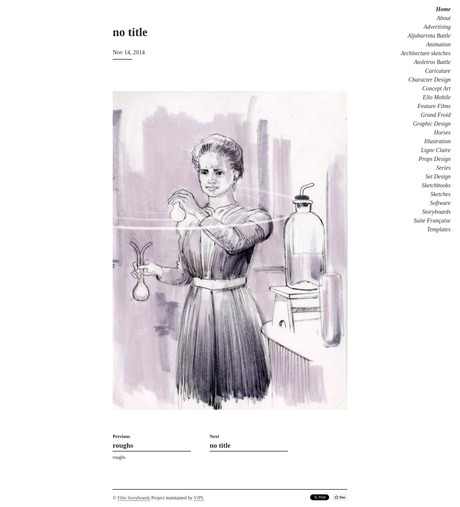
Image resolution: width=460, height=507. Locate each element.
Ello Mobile (437, 97)
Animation (438, 44)
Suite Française (432, 220)
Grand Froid (436, 115)
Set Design (438, 176)
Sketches (440, 194)
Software (440, 203)
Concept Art (436, 88)
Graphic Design (432, 123)
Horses (442, 132)
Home (443, 9)
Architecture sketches (426, 53)
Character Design (429, 79)
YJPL (199, 497)
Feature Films (434, 106)
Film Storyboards (133, 497)
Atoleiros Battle (432, 62)
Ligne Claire (436, 150)
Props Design (435, 159)
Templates (439, 229)
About (444, 18)
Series (443, 167)
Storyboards (436, 211)
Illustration (437, 141)
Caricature (438, 71)
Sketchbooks (436, 185)
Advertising (437, 26)
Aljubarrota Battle (429, 35)
